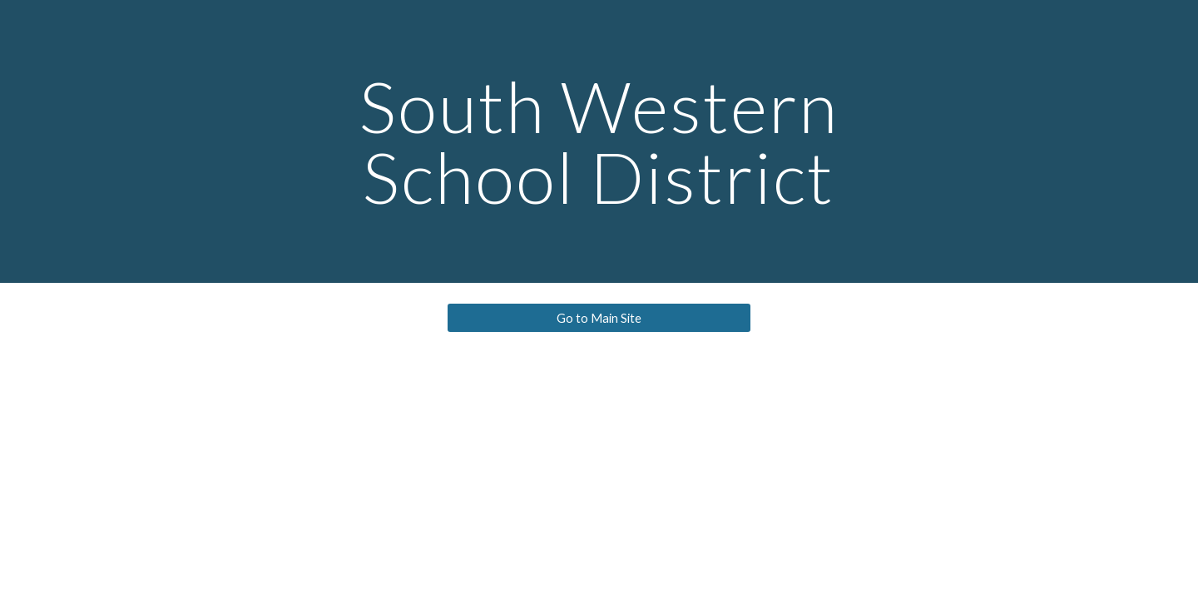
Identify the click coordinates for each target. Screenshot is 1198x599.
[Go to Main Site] (599, 318)
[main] (599, 142)
